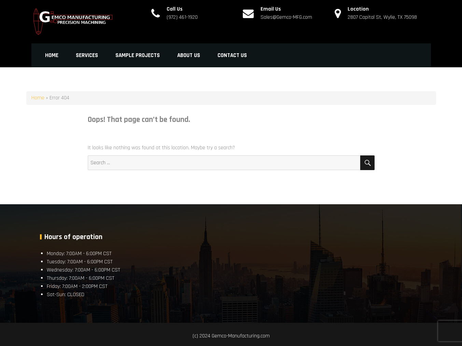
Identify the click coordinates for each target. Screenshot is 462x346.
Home (51, 55)
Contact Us (232, 55)
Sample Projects (137, 55)
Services (87, 55)
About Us (188, 55)
